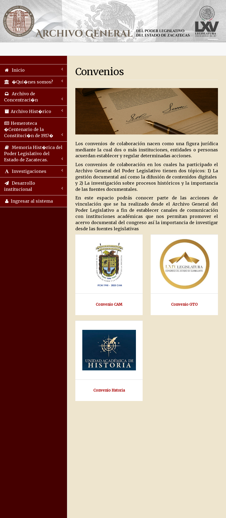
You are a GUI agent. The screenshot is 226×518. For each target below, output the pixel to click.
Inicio (33, 70)
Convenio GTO (184, 304)
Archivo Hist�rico (33, 111)
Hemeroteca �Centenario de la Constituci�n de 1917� (33, 129)
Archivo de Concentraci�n (33, 97)
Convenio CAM (109, 304)
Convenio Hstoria (109, 390)
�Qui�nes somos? (33, 82)
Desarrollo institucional (33, 186)
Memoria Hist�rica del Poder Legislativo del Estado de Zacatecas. (33, 153)
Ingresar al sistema (28, 201)
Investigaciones (33, 171)
